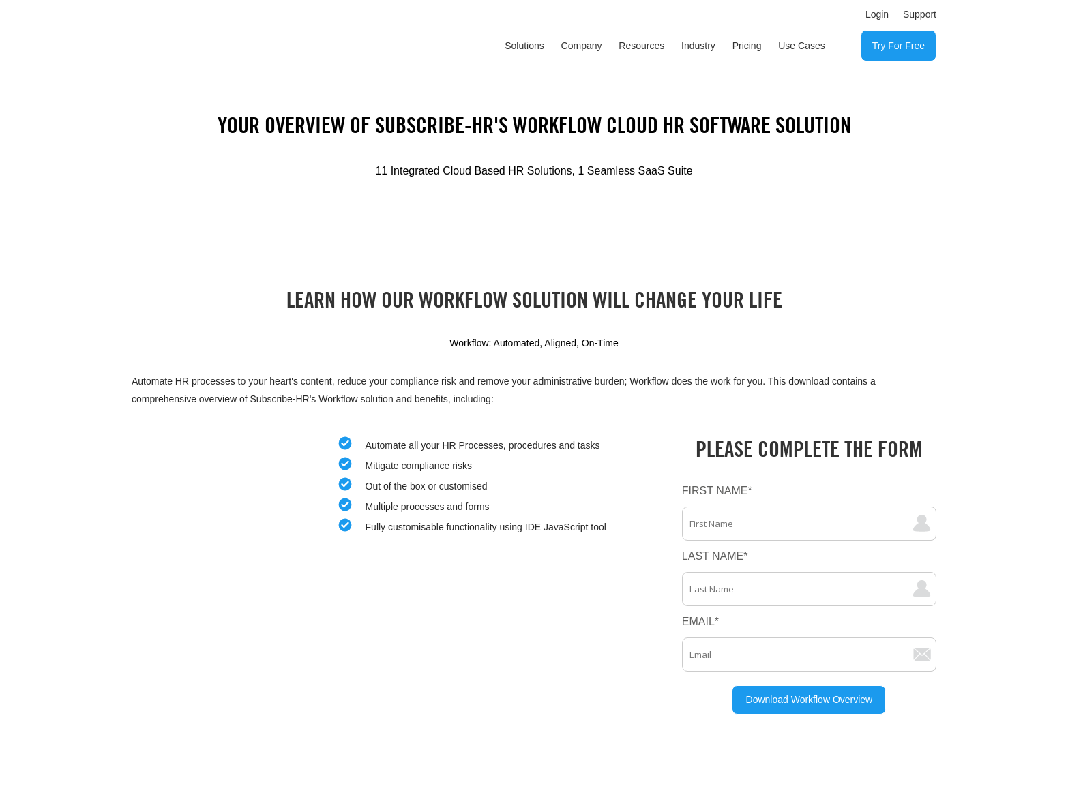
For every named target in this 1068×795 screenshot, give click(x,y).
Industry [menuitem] (698, 45)
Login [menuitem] (877, 14)
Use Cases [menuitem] (801, 45)
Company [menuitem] (581, 45)
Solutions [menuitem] (524, 45)
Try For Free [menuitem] (898, 45)
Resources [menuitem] (641, 45)
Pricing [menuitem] (747, 45)
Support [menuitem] (919, 14)
